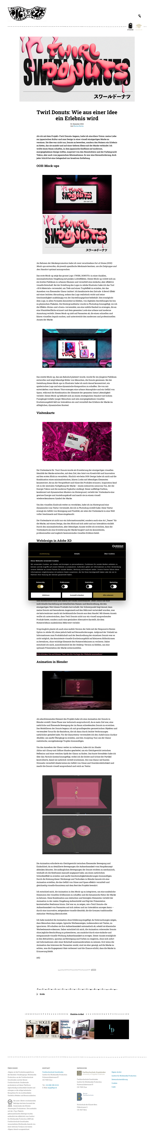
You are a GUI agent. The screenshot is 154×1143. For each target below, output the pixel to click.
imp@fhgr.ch (52, 1088)
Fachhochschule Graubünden (52, 1072)
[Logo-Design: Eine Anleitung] (111, 1029)
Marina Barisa (78, 126)
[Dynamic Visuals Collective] (77, 1029)
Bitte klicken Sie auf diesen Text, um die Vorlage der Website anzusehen (69, 654)
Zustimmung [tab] (44, 554)
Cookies (114, 1083)
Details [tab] (77, 554)
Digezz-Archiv (116, 1072)
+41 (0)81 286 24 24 (52, 1085)
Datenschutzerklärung (120, 1079)
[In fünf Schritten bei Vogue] (42, 1029)
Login (114, 1087)
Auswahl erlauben (77, 595)
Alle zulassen (108, 595)
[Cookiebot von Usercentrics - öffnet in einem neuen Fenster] (113, 546)
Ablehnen (46, 595)
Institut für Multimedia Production (124, 1076)
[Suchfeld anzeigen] (139, 16)
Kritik (42, 994)
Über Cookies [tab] (109, 554)
